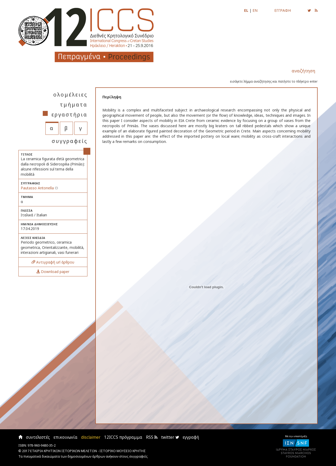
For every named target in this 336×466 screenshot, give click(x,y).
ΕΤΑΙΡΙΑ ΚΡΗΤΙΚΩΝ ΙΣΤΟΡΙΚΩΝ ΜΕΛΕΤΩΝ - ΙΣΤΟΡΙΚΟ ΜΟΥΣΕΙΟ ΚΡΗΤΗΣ (88, 451)
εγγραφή (191, 437)
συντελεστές (38, 437)
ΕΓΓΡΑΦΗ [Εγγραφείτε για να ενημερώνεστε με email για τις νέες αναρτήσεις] (282, 10)
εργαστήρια (69, 114)
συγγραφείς (69, 140)
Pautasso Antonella (37, 187)
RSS (152, 437)
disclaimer (91, 437)
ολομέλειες (70, 94)
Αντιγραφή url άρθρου (53, 262)
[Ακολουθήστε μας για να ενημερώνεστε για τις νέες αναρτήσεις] (309, 10)
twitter (170, 437)
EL (246, 10)
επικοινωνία (65, 437)
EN (255, 10)
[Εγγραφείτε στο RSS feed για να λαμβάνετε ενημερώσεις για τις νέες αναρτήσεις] (316, 10)
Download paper (52, 271)
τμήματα (73, 104)
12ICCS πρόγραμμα (123, 437)
